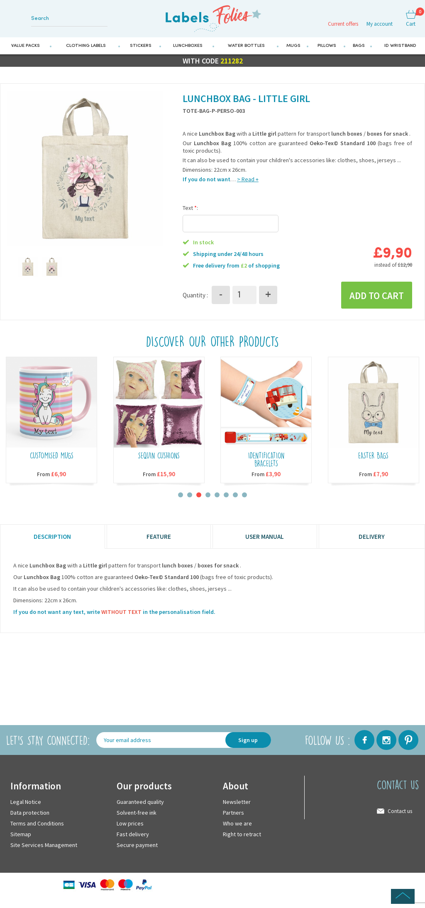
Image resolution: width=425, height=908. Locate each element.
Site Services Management (43, 848)
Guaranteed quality (140, 805)
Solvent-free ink (136, 816)
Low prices (130, 827)
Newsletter (237, 805)
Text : (190, 210)
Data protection (29, 816)
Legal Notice (25, 805)
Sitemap (20, 838)
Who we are (237, 827)
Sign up (248, 743)
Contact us (400, 814)
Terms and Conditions (37, 827)
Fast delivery (133, 838)
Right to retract (242, 838)
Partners (233, 816)
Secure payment (137, 848)
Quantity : (195, 298)
